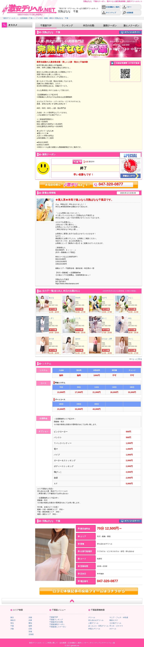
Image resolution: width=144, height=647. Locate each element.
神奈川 (12, 620)
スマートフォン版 (108, 643)
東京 (12, 617)
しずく (51, 318)
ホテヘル (112, 629)
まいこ (104, 318)
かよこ (130, 298)
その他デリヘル (115, 623)
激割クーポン (110, 25)
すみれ (77, 298)
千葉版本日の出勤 (56, 622)
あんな (51, 298)
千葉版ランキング (56, 620)
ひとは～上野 (107, 339)
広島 (30, 629)
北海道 (31, 634)
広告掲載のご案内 (110, 7)
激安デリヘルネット (36, 643)
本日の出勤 (88, 25)
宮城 (30, 632)
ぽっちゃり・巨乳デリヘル (98, 626)
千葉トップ (33, 18)
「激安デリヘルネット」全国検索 (14, 18)
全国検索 (128, 12)
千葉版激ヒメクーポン (57, 627)
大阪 (12, 629)
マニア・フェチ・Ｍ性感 (118, 617)
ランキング (67, 25)
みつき (51, 339)
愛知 (30, 623)
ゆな (130, 318)
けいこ (130, 339)
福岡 (30, 626)
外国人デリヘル (94, 629)
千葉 (12, 626)
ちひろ (104, 298)
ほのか (77, 339)
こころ (77, 318)
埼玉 (12, 623)
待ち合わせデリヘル (96, 620)
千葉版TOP (46, 25)
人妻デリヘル (93, 623)
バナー (127, 7)
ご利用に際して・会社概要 (56, 643)
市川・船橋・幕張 (46, 18)
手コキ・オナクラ (116, 626)
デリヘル (91, 617)
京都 (30, 617)
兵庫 (30, 620)
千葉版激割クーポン (57, 624)
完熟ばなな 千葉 (61, 18)
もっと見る (137, 359)
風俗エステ (113, 620)
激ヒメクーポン (131, 25)
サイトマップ (109, 12)
